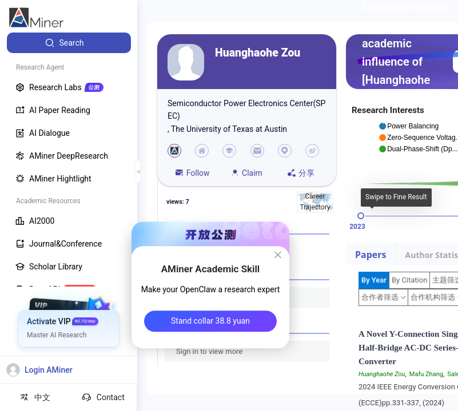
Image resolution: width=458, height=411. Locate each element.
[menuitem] (69, 43)
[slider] (361, 216)
